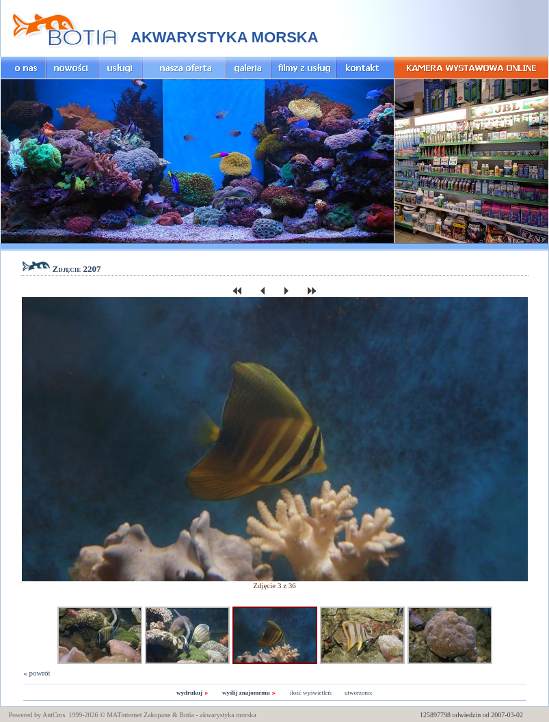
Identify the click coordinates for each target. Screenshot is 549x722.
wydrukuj (189, 692)
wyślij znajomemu (246, 692)
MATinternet (124, 715)
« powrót (36, 673)
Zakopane (157, 715)
